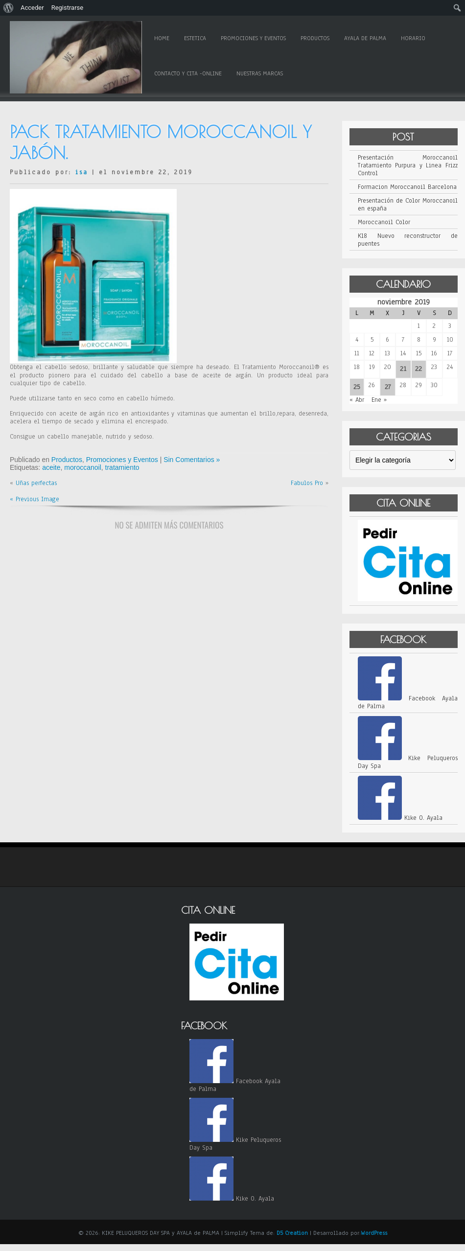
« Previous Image (34, 499)
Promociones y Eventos (253, 38)
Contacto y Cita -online (188, 73)
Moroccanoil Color (384, 222)
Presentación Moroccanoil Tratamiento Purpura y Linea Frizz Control (408, 165)
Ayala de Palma (365, 38)
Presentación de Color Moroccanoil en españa (408, 204)
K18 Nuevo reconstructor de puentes (408, 240)
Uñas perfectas (36, 483)
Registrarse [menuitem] (67, 7)
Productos (315, 38)
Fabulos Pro (307, 483)
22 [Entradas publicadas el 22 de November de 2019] (418, 368)
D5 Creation (292, 1233)
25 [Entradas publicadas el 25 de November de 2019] (356, 387)
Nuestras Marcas (259, 73)
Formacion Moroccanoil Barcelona (407, 187)
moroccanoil (82, 467)
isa (81, 172)
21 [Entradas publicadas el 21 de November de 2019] (403, 368)
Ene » (379, 399)
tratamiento (122, 467)
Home (161, 38)
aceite (51, 467)
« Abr (356, 399)
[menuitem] (8, 8)
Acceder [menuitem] (32, 7)
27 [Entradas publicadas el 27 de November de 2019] (388, 387)
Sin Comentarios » (191, 459)
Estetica (195, 38)
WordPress (374, 1233)
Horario (413, 38)
